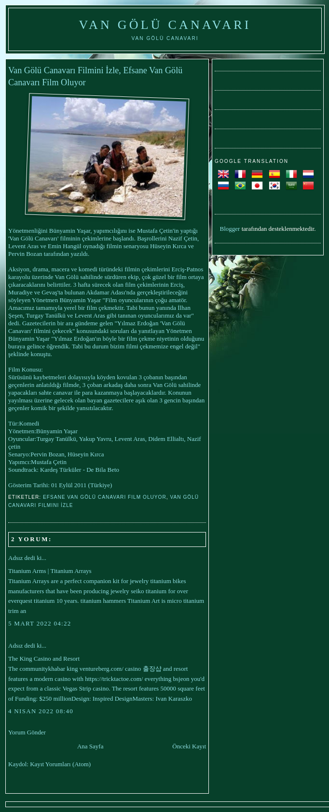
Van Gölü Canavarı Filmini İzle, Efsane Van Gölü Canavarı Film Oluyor (95, 76)
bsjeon (181, 678)
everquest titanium (31, 600)
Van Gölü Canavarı (165, 25)
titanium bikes (168, 581)
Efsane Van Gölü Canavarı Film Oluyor (104, 497)
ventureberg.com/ (101, 668)
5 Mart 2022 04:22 (39, 623)
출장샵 (152, 668)
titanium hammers (103, 600)
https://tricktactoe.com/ (114, 678)
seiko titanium (148, 591)
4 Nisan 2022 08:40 (40, 711)
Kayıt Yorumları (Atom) (60, 764)
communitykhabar (42, 668)
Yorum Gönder (27, 732)
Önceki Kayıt (189, 746)
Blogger (230, 228)
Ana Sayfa (90, 746)
